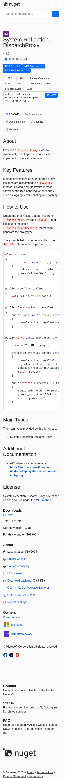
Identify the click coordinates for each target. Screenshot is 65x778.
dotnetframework (21, 634)
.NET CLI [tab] (9, 78)
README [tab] (13, 114)
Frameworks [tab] (33, 114)
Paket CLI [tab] (20, 83)
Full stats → (9, 515)
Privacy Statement (14, 776)
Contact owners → (13, 617)
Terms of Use (45, 772)
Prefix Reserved (18, 59)
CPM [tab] (7, 83)
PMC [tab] (22, 78)
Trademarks (35, 776)
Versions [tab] (12, 129)
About (30, 772)
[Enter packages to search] (27, 14)
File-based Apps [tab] (13, 89)
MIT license (43, 500)
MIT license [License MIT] (14, 573)
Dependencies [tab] (15, 122)
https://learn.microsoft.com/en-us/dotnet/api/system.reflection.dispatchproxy (34, 471)
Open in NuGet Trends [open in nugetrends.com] (21, 594)
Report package (17, 602)
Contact (9, 686)
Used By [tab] (37, 122)
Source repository (18, 566)
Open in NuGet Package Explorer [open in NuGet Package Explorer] (28, 587)
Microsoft (17, 624)
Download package (19, 580)
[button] (51, 95)
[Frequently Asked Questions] (6, 720)
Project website (17, 558)
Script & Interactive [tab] (40, 83)
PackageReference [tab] (39, 78)
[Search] (55, 14)
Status (8, 703)
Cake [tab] (29, 89)
